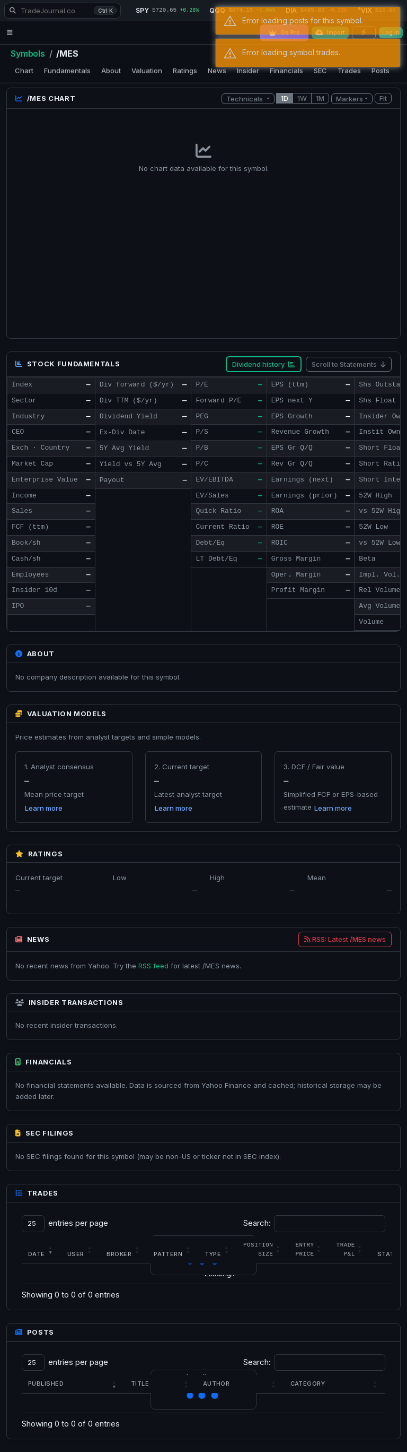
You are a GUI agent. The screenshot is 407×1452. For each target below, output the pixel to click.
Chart (24, 70)
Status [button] (390, 1254)
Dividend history (263, 364)
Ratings (185, 70)
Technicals (245, 98)
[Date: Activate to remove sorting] (41, 1250)
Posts (380, 70)
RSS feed (153, 965)
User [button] (75, 1254)
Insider (248, 70)
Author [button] (216, 1383)
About (111, 70)
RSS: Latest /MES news (345, 939)
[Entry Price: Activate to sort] (309, 1250)
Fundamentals (67, 70)
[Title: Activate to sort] (161, 1384)
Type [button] (213, 1254)
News (217, 70)
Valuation (146, 70)
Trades (349, 70)
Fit (383, 98)
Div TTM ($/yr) (128, 401)
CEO (18, 432)
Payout (112, 480)
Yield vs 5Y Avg (131, 464)
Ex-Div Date (122, 432)
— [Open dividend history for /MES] (184, 384)
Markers (349, 98)
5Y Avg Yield (124, 448)
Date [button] (36, 1254)
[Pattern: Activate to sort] (172, 1250)
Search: (257, 1223)
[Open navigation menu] (9, 32)
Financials (286, 70)
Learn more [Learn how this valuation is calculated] (44, 808)
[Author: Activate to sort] (240, 1384)
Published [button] (46, 1383)
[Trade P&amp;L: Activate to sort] (350, 1250)
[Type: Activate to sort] (217, 1250)
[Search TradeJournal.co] (62, 11)
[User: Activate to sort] (80, 1250)
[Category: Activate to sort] (334, 1384)
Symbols (28, 53)
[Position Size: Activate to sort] (263, 1250)
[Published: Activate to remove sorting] (73, 1384)
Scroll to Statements (349, 364)
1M (320, 98)
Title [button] (140, 1383)
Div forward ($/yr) (137, 385)
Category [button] (307, 1383)
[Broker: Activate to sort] (124, 1250)
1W (302, 98)
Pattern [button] (168, 1254)
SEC (320, 70)
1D (284, 98)
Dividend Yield (128, 416)
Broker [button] (119, 1254)
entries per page (78, 1223)
